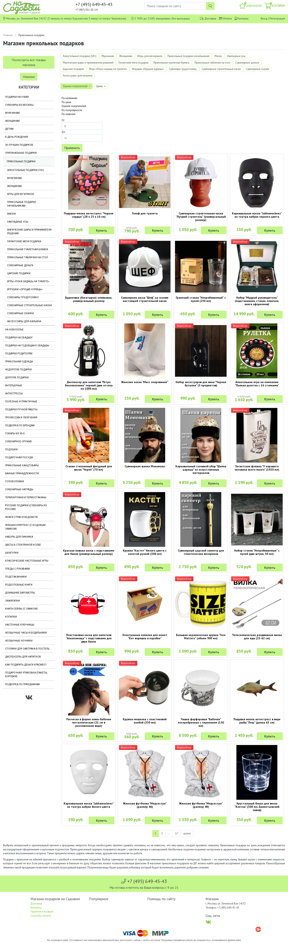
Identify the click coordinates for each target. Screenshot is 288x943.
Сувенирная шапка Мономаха (145, 466)
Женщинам (12, 120)
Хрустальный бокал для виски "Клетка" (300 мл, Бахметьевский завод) (257, 807)
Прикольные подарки (21, 161)
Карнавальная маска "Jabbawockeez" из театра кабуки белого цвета (89, 805)
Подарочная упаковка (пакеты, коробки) (26, 674)
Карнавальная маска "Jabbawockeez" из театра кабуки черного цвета (257, 215)
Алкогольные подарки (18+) (25, 170)
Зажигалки (12, 600)
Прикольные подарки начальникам (21, 204)
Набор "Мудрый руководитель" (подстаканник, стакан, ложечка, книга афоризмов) (257, 301)
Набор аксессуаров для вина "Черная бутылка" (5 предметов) (201, 383)
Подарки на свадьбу (19, 337)
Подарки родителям (18, 353)
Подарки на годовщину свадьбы (27, 345)
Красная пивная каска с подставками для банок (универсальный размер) (88, 552)
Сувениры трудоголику (23, 297)
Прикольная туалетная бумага (27, 249)
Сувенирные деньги (20, 265)
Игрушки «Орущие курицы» (25, 289)
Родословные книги (18, 584)
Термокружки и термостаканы (25, 497)
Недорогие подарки (18, 369)
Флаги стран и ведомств (21, 517)
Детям (9, 128)
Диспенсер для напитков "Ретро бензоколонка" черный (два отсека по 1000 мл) (89, 385)
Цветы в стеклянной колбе (23, 544)
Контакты (242, 18)
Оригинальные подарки (21, 152)
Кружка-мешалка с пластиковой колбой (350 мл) (145, 720)
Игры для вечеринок (20, 194)
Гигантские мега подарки (24, 241)
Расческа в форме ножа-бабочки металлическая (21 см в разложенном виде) (88, 722)
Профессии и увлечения (21, 417)
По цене (66, 102)
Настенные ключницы (19, 624)
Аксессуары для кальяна (24, 321)
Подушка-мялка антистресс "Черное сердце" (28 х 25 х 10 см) (88, 215)
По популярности (72, 110)
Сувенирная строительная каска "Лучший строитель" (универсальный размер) (201, 217)
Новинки (29, 77)
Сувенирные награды (19, 489)
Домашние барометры (20, 592)
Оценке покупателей (74, 106)
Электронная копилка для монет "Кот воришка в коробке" (144, 636)
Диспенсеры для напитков (23, 656)
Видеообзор (128, 157)
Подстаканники (16, 576)
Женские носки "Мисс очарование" (144, 382)
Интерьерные (13, 385)
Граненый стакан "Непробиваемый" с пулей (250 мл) (201, 299)
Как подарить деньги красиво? (25, 664)
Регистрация (277, 18)
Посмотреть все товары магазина (29, 62)
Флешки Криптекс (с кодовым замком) (25, 527)
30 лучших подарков (19, 144)
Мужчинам (12, 112)
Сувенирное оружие (18, 441)
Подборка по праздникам (22, 684)
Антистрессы (14, 393)
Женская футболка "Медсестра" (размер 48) (201, 805)
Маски (11, 213)
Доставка (210, 18)
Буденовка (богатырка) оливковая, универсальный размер (88, 299)
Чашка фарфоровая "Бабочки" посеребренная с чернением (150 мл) (201, 722)
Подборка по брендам (20, 425)
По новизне (69, 114)
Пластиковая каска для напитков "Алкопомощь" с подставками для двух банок (89, 638)
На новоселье (14, 329)
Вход (264, 18)
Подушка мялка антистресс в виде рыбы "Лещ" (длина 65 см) (257, 720)
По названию (69, 98)
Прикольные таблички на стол (27, 257)
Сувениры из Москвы (19, 105)
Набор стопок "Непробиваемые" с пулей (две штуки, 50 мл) (257, 552)
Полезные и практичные (21, 401)
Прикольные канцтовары (22, 465)
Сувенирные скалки (20, 313)
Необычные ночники (19, 640)
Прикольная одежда (19, 361)
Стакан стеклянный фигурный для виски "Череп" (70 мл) (89, 467)
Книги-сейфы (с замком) (21, 608)
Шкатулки (11, 552)
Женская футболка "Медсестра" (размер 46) (145, 805)
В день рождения (16, 136)
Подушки (11, 449)
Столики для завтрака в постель (27, 648)
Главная (8, 35)
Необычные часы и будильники (26, 632)
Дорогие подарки (17, 377)
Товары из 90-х (15, 433)
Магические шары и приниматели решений (29, 231)
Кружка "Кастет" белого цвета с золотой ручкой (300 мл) (145, 552)
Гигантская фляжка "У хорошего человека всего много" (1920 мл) (257, 467)
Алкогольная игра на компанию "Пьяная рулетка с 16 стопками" (257, 383)
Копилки (11, 616)
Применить (72, 148)
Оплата (227, 18)
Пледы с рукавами (17, 568)
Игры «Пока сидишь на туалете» (28, 281)
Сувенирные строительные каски (29, 305)
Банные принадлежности (22, 473)
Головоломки (14, 481)
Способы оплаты (40, 915)
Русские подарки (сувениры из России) (26, 507)
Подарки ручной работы (21, 409)
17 (176, 833)
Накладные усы (17, 221)
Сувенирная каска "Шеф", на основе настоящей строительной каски (144, 299)
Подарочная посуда (19, 457)
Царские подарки (18, 273)
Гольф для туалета (145, 213)
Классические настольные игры (26, 560)
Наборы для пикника (19, 536)
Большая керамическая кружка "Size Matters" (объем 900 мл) (201, 636)
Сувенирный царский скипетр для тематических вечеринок (201, 552)
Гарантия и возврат (41, 911)
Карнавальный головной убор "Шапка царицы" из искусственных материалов (200, 469)
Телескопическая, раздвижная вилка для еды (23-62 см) (257, 636)
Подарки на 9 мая (17, 97)
